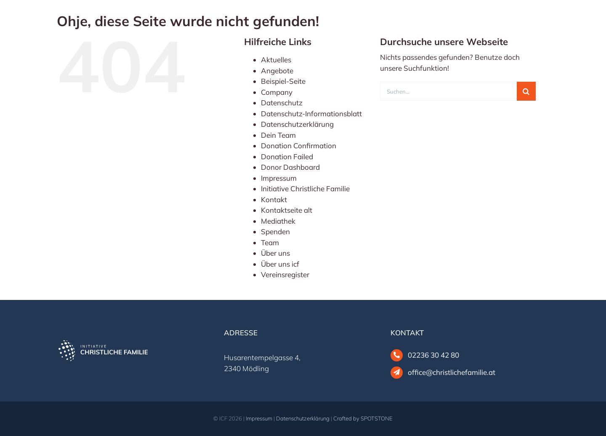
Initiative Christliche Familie (305, 188)
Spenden (275, 231)
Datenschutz (282, 102)
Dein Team (278, 135)
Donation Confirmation (298, 145)
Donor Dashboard (290, 167)
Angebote (277, 70)
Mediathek (278, 221)
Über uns (275, 253)
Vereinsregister (285, 274)
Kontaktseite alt (286, 210)
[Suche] (526, 91)
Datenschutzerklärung (297, 124)
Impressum (279, 178)
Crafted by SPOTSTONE (363, 418)
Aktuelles (276, 59)
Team (270, 242)
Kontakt (274, 199)
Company (276, 92)
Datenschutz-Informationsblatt (311, 113)
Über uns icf (280, 263)
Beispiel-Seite (283, 81)
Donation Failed (287, 156)
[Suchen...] (448, 91)
